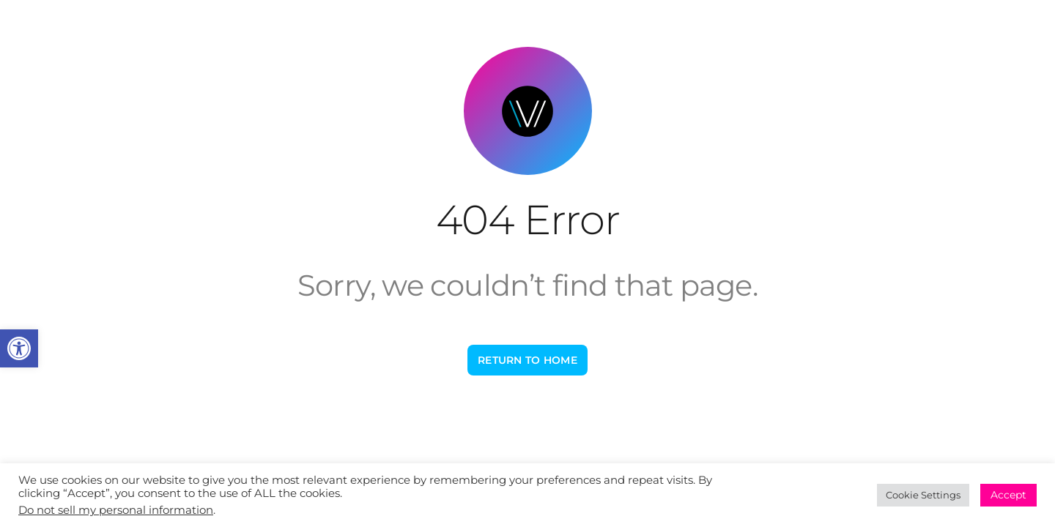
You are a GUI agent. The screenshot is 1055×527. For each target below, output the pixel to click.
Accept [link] (1008, 494)
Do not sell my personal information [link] (115, 510)
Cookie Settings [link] (923, 495)
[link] (19, 348)
